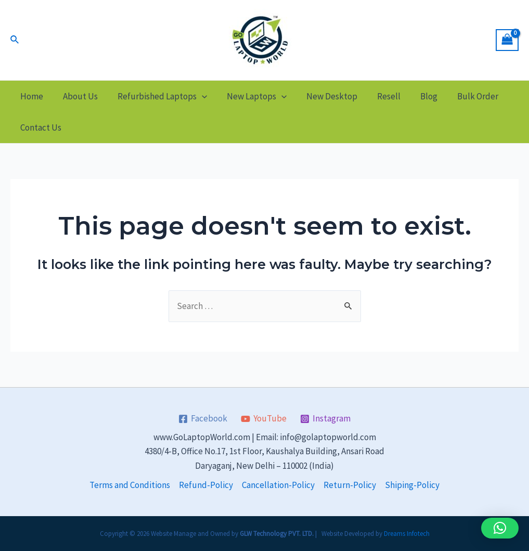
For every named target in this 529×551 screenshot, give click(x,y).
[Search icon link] (15, 40)
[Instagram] (325, 419)
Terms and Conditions (129, 485)
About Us (77, 96)
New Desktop (322, 96)
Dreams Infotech (407, 533)
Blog (415, 96)
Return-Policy (350, 485)
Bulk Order (462, 96)
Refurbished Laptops (157, 96)
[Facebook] (203, 419)
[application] (196, 96)
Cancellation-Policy (278, 485)
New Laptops (249, 96)
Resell (377, 96)
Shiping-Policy (412, 485)
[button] (500, 528)
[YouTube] (263, 419)
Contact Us (39, 127)
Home (30, 96)
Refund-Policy (206, 485)
